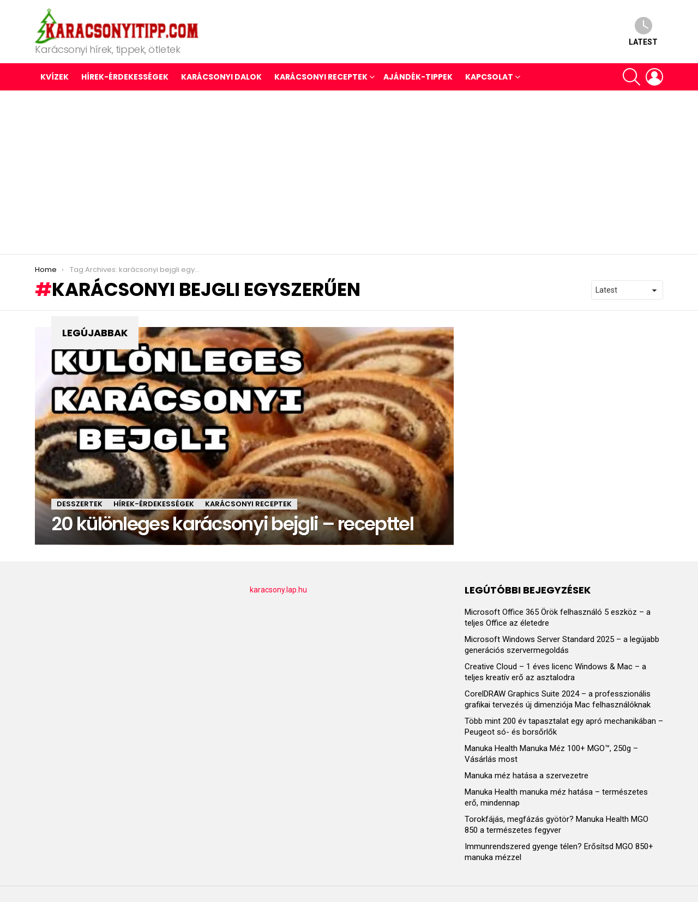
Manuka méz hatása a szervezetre (526, 775)
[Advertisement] (349, 172)
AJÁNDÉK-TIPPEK (418, 76)
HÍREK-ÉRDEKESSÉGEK (125, 76)
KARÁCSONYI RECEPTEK (321, 76)
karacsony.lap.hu (278, 589)
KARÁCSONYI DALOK (221, 76)
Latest (643, 31)
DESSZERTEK (80, 504)
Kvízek (54, 76)
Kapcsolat (489, 76)
